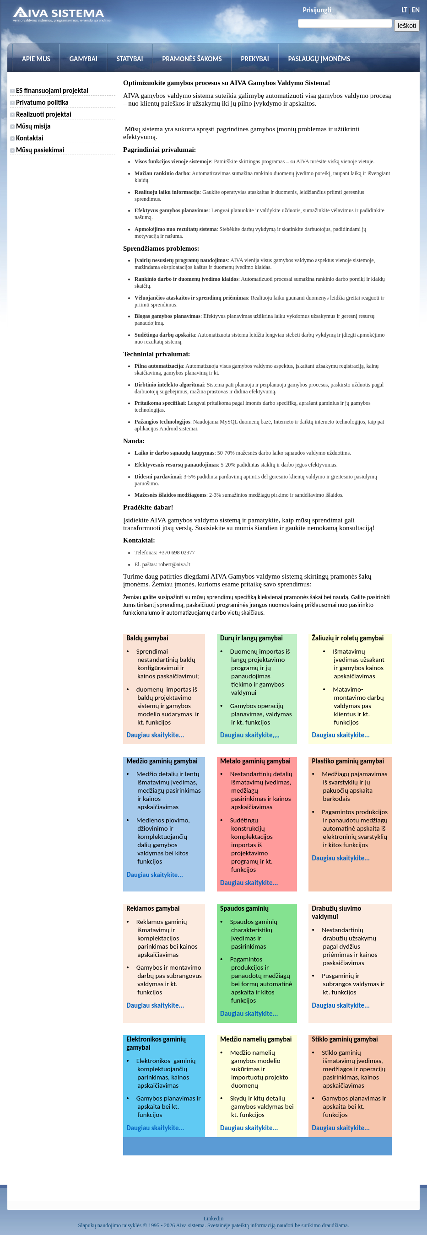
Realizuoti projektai (40, 114)
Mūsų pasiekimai (37, 150)
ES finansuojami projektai (49, 90)
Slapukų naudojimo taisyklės (110, 1225)
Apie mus (36, 59)
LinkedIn (214, 1218)
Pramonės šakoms (192, 59)
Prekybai (255, 59)
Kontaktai (26, 138)
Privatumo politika (39, 102)
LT (404, 10)
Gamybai (83, 59)
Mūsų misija (30, 126)
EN (416, 10)
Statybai (130, 59)
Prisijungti (317, 10)
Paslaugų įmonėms (319, 59)
